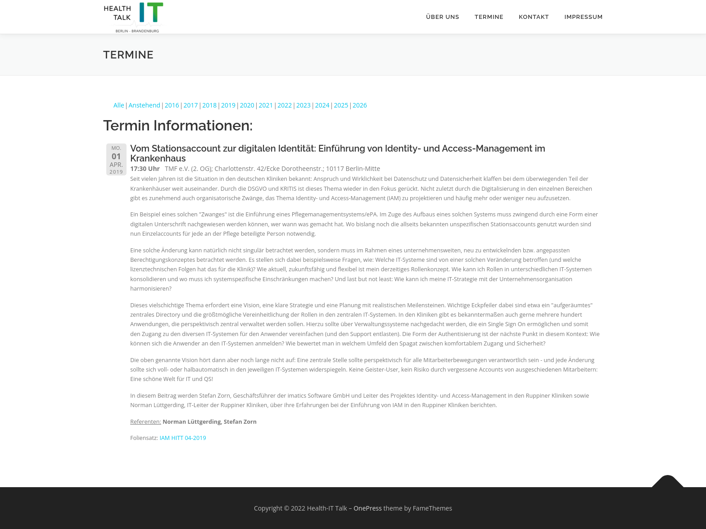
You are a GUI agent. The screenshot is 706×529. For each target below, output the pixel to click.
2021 (265, 105)
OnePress (367, 508)
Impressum (584, 16)
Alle (118, 105)
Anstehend (145, 105)
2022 (284, 105)
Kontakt (534, 16)
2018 (209, 105)
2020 (247, 105)
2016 (172, 105)
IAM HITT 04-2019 (182, 438)
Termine (489, 16)
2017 (191, 105)
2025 (341, 105)
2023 (303, 105)
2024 (322, 105)
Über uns (442, 16)
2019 (228, 105)
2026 (360, 105)
